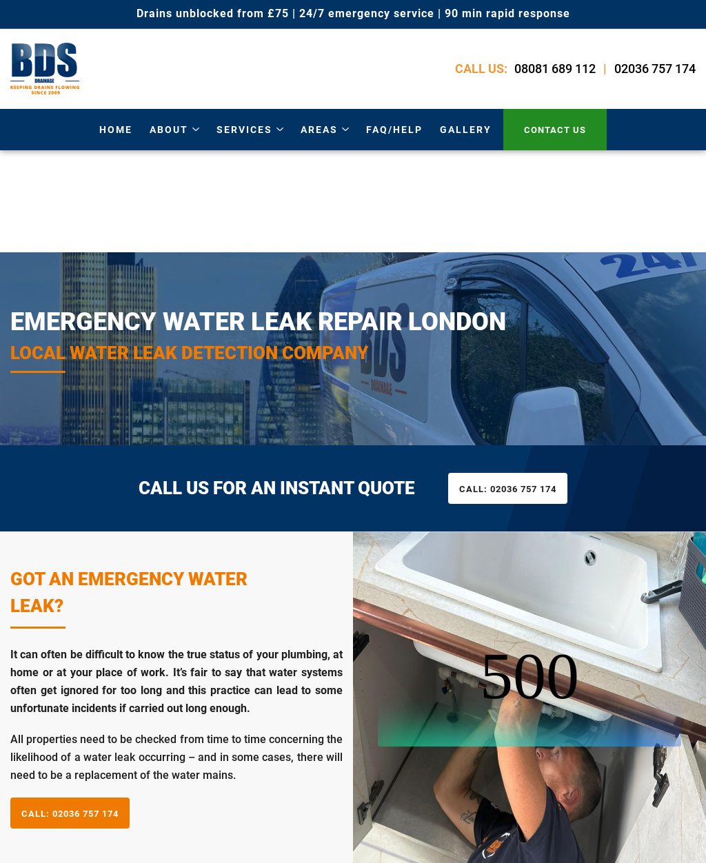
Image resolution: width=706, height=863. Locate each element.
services (244, 129)
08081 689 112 (555, 68)
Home (115, 129)
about (169, 129)
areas (319, 129)
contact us (555, 130)
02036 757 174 (655, 68)
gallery (466, 129)
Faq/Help (394, 129)
